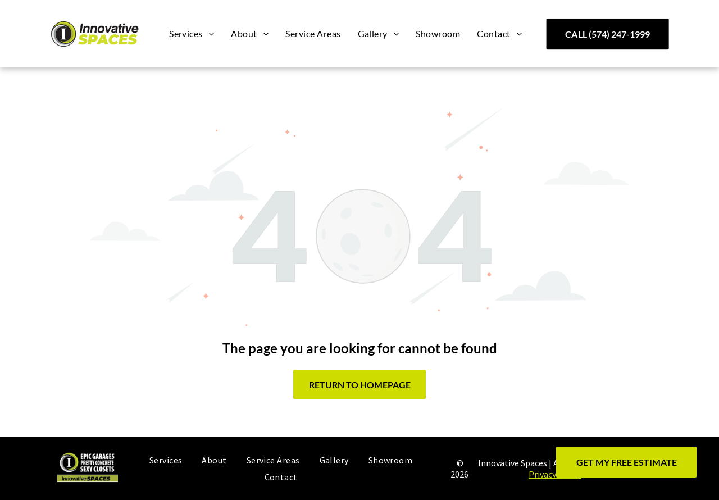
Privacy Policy (555, 474)
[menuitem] (191, 33)
